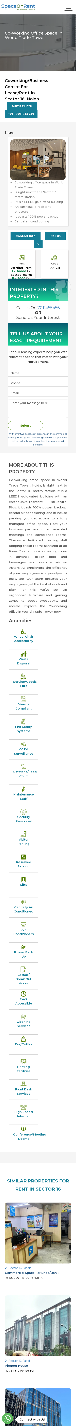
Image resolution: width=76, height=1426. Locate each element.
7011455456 (48, 308)
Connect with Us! (31, 1419)
